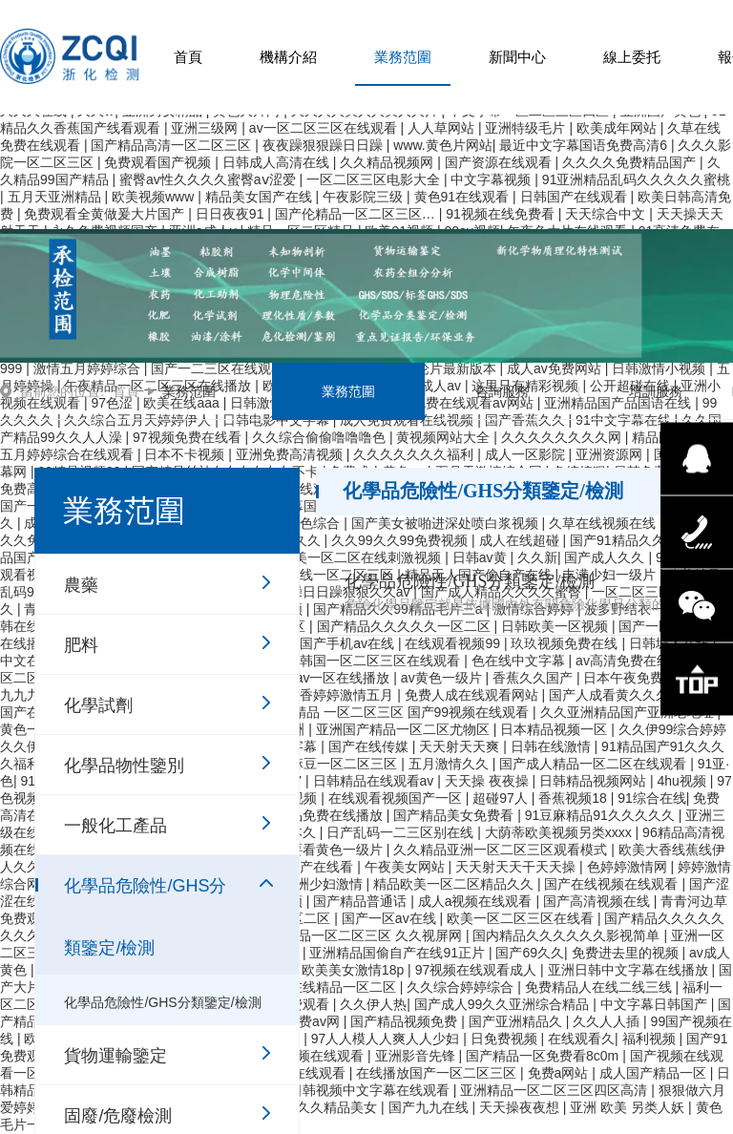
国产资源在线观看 (500, 162)
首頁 (188, 57)
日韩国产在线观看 (575, 196)
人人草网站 (443, 128)
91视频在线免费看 (501, 213)
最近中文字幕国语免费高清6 (585, 145)
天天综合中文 (607, 213)
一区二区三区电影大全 (375, 179)
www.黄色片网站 (442, 145)
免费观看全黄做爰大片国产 (106, 213)
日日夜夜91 (231, 213)
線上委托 (631, 57)
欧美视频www (155, 196)
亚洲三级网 (206, 128)
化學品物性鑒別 (124, 765)
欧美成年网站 (618, 128)
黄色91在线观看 (463, 196)
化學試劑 (98, 705)
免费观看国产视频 (159, 162)
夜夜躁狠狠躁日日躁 (324, 145)
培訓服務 (655, 391)
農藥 (81, 585)
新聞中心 (517, 57)
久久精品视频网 (388, 162)
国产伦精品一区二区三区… (357, 213)
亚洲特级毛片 (527, 128)
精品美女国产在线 (260, 196)
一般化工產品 (115, 825)
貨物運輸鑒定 (115, 1055)
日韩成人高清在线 (277, 162)
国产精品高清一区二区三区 (173, 145)
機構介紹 (288, 57)
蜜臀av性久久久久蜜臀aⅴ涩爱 (209, 179)
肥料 (81, 645)
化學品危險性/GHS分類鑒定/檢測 (145, 895)
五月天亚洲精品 (56, 196)
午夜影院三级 (365, 196)
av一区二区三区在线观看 (325, 128)
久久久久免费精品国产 (631, 162)
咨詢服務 (502, 391)
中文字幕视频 (492, 179)
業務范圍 (402, 57)
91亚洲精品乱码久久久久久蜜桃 (636, 179)
